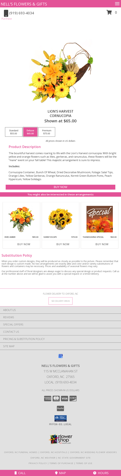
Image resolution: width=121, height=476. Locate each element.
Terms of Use (84, 463)
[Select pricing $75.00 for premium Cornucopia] (46, 132)
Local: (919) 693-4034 (60, 382)
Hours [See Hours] (101, 473)
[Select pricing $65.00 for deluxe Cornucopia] (30, 132)
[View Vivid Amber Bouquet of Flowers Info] (21, 219)
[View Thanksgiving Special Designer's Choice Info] (99, 219)
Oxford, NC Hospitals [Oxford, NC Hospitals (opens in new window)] (53, 452)
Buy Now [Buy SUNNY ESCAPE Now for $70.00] (62, 244)
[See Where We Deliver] (60, 300)
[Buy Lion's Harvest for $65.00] (60, 187)
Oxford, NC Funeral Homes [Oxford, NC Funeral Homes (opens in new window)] (20, 452)
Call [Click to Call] (20, 473)
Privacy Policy (38, 463)
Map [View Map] (60, 473)
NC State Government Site (74, 457)
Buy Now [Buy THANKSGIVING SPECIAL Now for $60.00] (102, 244)
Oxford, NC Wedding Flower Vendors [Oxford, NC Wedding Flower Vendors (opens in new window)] (93, 452)
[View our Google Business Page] (60, 357)
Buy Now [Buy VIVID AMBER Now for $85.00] (23, 244)
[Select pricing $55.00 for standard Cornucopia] (13, 132)
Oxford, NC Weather (42, 457)
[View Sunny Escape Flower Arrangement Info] (60, 219)
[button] (112, 13)
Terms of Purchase (61, 463)
